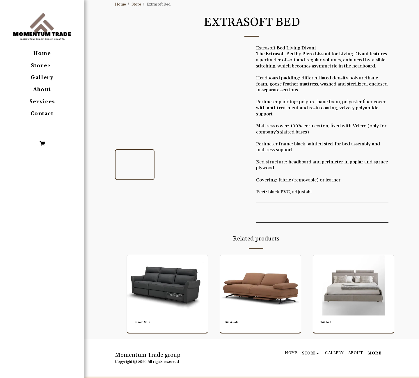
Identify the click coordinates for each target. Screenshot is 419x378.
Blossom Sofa (144, 322)
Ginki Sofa (234, 322)
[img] (167, 285)
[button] (42, 143)
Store (136, 4)
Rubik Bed (327, 322)
